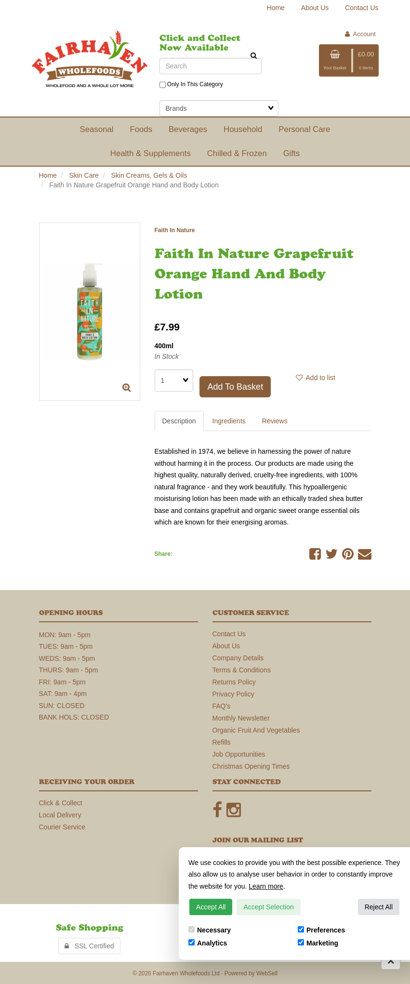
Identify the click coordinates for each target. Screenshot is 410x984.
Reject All (379, 907)
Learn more (266, 886)
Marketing (318, 943)
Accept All (210, 907)
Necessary (209, 930)
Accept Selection (268, 907)
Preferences (321, 930)
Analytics (207, 943)
